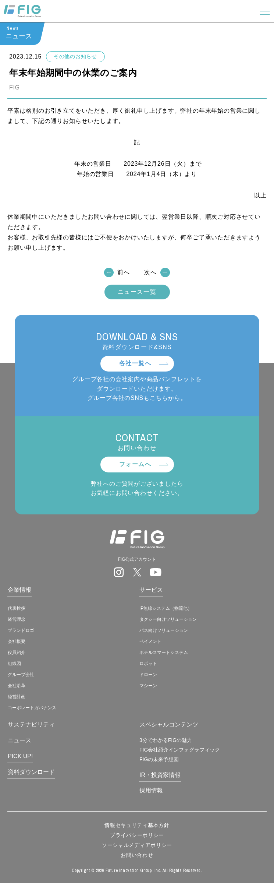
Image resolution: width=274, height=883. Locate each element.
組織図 (14, 663)
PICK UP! (20, 756)
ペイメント (150, 641)
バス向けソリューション (163, 630)
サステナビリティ (31, 724)
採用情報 (151, 790)
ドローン (148, 674)
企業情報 (19, 590)
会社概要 (16, 641)
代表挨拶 (16, 608)
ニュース (19, 740)
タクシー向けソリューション (168, 619)
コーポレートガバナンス (32, 707)
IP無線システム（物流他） (165, 608)
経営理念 (16, 619)
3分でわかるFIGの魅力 (165, 740)
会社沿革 (16, 685)
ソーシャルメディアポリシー (137, 845)
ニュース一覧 (137, 292)
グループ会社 (21, 674)
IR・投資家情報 (160, 775)
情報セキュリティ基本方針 (136, 825)
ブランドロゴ (21, 630)
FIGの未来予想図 (159, 759)
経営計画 (16, 696)
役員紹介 (16, 652)
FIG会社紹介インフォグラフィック (179, 750)
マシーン (148, 685)
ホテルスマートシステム (163, 652)
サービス (151, 590)
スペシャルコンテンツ (168, 724)
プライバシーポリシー (137, 835)
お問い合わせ (137, 855)
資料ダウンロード (31, 772)
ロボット (148, 663)
